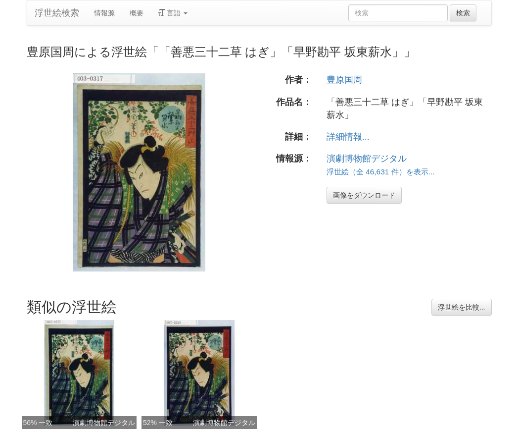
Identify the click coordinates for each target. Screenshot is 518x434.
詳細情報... (348, 137)
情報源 (104, 13)
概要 (136, 13)
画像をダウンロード (364, 195)
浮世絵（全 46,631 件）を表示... (381, 171)
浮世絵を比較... (461, 307)
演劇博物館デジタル (367, 158)
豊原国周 (344, 80)
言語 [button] (173, 13)
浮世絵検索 (57, 13)
